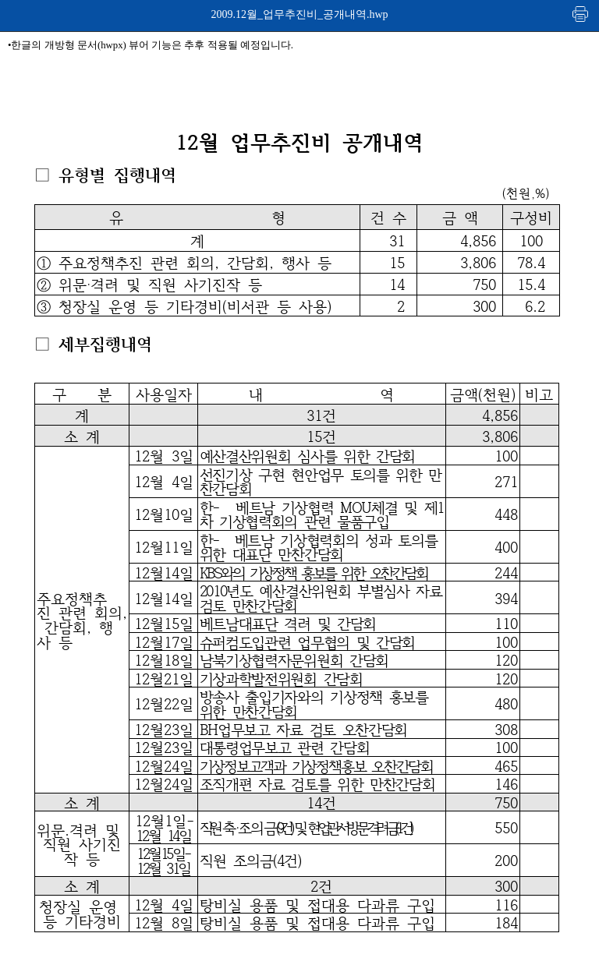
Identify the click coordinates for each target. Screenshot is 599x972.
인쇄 (581, 13)
